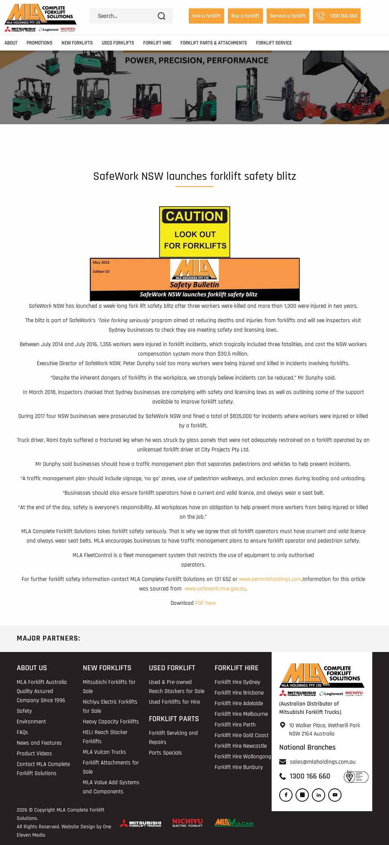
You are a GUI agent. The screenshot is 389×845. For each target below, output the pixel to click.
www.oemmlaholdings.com (270, 579)
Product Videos (34, 753)
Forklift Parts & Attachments (213, 43)
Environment (31, 721)
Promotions (39, 43)
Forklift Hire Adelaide (239, 703)
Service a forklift (288, 16)
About (11, 43)
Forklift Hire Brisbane (239, 692)
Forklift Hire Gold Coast (242, 735)
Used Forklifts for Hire (174, 702)
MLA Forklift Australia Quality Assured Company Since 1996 (42, 691)
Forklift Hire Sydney (237, 682)
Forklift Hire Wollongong (243, 756)
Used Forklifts (118, 43)
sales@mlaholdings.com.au (323, 762)
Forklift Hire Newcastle (241, 746)
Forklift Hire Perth (235, 724)
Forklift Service (274, 43)
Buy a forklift (245, 16)
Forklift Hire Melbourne (241, 714)
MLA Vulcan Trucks (104, 752)
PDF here (205, 603)
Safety (24, 711)
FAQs (22, 732)
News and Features (39, 743)
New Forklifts (77, 43)
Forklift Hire (157, 43)
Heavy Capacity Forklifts (111, 721)
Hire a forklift (206, 16)
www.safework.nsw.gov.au (215, 588)
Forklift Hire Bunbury (239, 767)
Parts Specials (165, 752)
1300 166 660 (336, 16)
